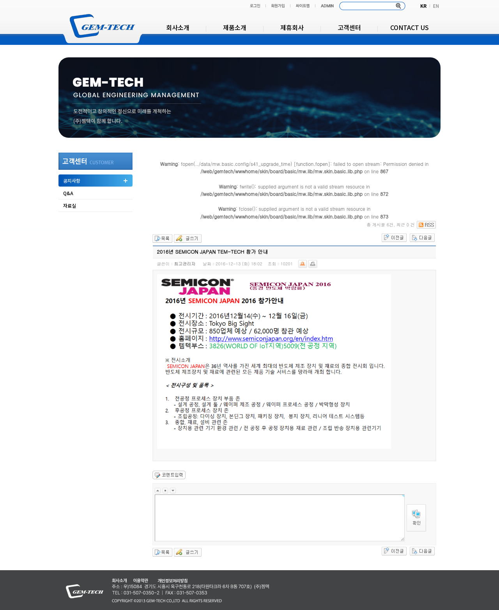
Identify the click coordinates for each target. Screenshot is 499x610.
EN (436, 5)
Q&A (68, 193)
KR (423, 5)
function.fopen (312, 163)
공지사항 (71, 180)
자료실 (69, 205)
